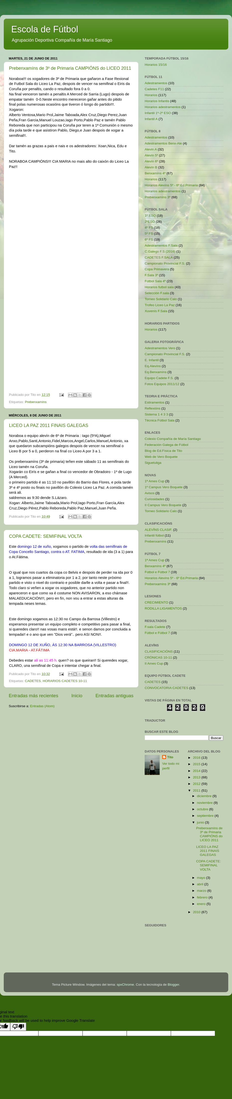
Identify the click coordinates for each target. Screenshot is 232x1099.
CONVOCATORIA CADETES (166, 688)
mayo (201, 878)
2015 (197, 764)
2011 (197, 790)
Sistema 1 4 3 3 (156, 414)
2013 (197, 777)
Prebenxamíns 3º (157, 197)
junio (201, 822)
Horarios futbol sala (159, 287)
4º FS (149, 227)
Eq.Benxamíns (156, 372)
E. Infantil (152, 360)
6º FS (149, 239)
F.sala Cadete (155, 627)
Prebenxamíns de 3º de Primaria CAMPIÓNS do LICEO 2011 (70, 68)
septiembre (206, 816)
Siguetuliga (153, 463)
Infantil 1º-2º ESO (158, 113)
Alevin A (151, 149)
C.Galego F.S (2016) (160, 251)
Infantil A (151, 119)
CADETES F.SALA (159, 257)
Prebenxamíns (36, 402)
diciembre (205, 796)
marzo (202, 891)
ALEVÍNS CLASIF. (158, 530)
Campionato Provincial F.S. (165, 263)
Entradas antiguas (114, 695)
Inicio (76, 695)
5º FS (149, 233)
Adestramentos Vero (160, 348)
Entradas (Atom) (42, 706)
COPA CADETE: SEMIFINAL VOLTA (45, 536)
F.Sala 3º (151, 275)
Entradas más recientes (33, 695)
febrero (203, 897)
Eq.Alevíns (153, 366)
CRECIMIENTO (156, 602)
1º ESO (150, 215)
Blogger (173, 984)
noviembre (205, 803)
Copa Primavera (157, 269)
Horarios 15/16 (156, 65)
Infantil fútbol (154, 535)
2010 (197, 912)
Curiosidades (154, 499)
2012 (197, 784)
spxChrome (125, 984)
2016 (197, 757)
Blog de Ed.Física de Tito (163, 451)
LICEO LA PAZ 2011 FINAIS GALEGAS (48, 425)
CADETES (33, 681)
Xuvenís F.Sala (156, 311)
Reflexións (152, 408)
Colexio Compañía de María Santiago (173, 439)
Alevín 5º (151, 155)
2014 (197, 771)
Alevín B (151, 167)
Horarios (151, 95)
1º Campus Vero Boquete (164, 487)
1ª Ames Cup (154, 481)
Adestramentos (156, 83)
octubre (203, 809)
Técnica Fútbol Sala (159, 420)
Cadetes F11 (154, 89)
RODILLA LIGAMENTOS (163, 608)
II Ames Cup (154, 663)
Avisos (150, 493)
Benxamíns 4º (155, 173)
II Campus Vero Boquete (163, 505)
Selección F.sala (157, 293)
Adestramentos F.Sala (161, 245)
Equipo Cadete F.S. (159, 378)
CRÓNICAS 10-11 (158, 657)
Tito (170, 757)
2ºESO (150, 221)
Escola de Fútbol (44, 29)
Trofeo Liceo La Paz (160, 305)
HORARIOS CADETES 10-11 (65, 681)
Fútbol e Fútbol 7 (157, 572)
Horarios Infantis (157, 101)
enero (202, 904)
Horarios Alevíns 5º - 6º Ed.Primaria (171, 185)
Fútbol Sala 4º (155, 281)
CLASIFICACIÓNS (159, 651)
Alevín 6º (151, 161)
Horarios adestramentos (163, 107)
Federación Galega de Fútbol (166, 445)
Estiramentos (154, 402)
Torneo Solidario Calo (161, 299)
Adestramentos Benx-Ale (163, 143)
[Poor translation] (18, 1027)
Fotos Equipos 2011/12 (162, 384)
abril (200, 884)
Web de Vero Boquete (161, 457)
